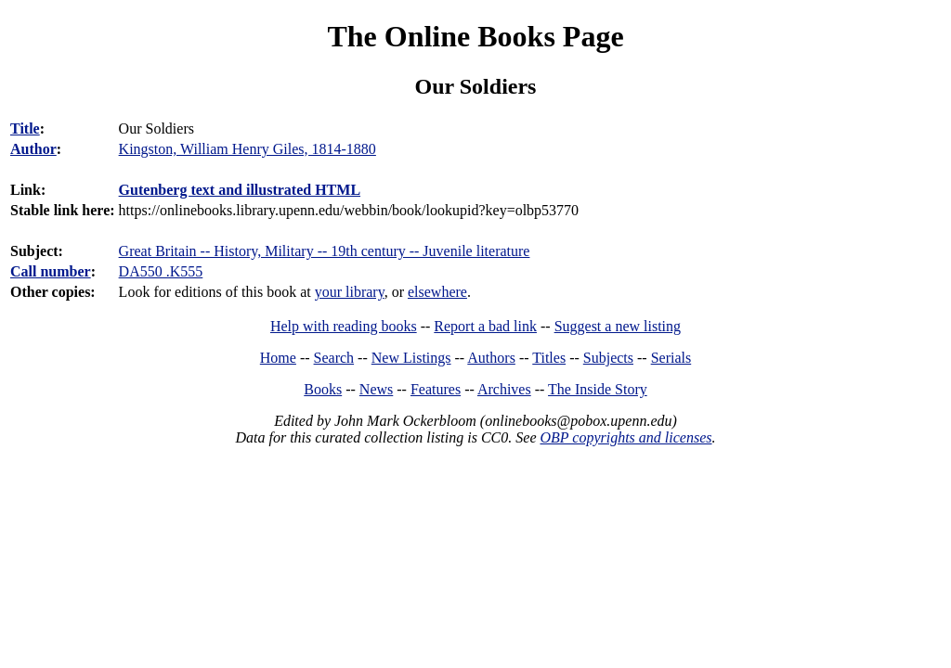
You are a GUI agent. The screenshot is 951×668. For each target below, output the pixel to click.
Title (25, 128)
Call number (50, 271)
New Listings (411, 358)
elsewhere (437, 292)
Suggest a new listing (617, 326)
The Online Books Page (475, 36)
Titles (549, 358)
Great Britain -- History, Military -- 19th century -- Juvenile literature (324, 251)
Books (323, 389)
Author (33, 149)
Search (334, 358)
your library (349, 292)
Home (278, 358)
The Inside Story (597, 389)
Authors (491, 358)
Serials (671, 358)
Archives (504, 389)
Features (435, 389)
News (376, 389)
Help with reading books (343, 326)
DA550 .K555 (161, 271)
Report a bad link (485, 326)
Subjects (608, 358)
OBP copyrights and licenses (625, 437)
